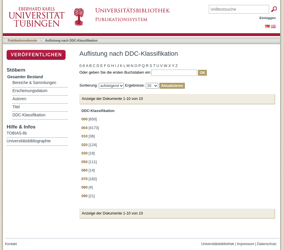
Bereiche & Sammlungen (34, 83)
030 (84, 153)
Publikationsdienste (22, 40)
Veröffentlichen (36, 54)
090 (84, 196)
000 (84, 119)
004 (84, 128)
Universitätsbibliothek (217, 244)
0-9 (82, 66)
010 (84, 136)
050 (84, 162)
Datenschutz (266, 244)
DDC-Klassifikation (28, 115)
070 (84, 179)
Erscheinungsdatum (29, 91)
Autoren (19, 99)
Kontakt (11, 244)
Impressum (245, 244)
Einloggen (268, 18)
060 (84, 170)
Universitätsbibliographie (29, 141)
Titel (16, 107)
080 (84, 187)
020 (84, 145)
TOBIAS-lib (17, 133)
